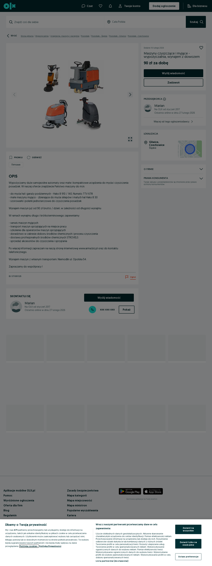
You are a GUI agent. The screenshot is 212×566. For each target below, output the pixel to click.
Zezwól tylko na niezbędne (188, 543)
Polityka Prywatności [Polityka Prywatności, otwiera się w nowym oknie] (50, 546)
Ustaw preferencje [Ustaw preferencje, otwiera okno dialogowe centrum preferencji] (188, 556)
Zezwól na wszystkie (188, 529)
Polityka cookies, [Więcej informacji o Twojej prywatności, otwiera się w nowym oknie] (29, 546)
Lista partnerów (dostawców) (112, 561)
